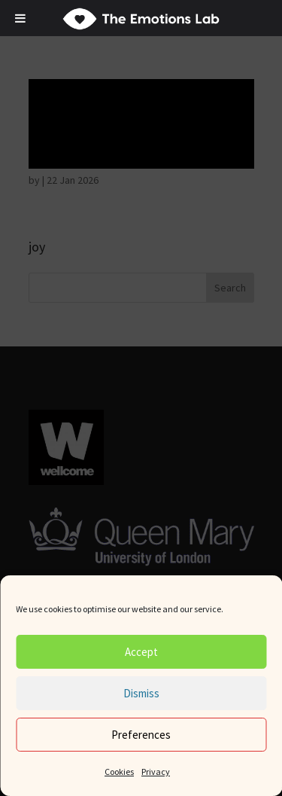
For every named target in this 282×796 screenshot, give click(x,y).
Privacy (155, 771)
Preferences (141, 734)
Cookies (119, 771)
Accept (141, 652)
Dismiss (141, 693)
